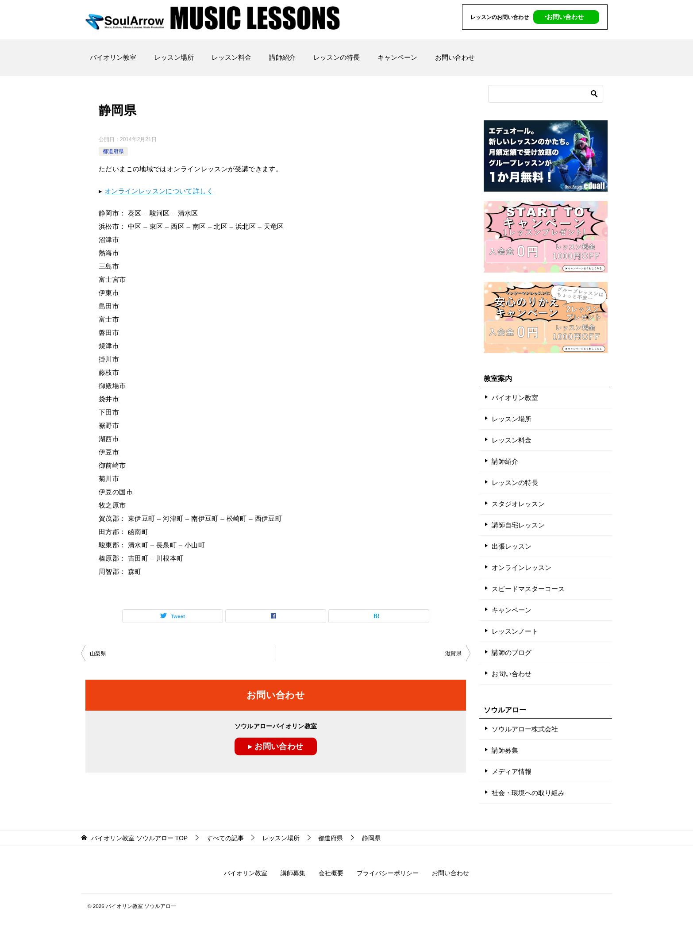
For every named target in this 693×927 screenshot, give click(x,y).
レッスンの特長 (336, 57)
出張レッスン (511, 546)
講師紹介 (282, 57)
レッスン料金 (231, 57)
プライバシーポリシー (388, 873)
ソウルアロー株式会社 (525, 729)
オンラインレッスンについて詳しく (158, 191)
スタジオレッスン (518, 504)
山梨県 (98, 653)
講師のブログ (511, 652)
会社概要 (331, 873)
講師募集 (505, 750)
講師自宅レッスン (518, 525)
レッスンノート (515, 631)
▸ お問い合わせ (275, 746)
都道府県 (113, 151)
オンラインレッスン (521, 567)
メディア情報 (511, 771)
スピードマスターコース (528, 588)
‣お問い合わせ (564, 16)
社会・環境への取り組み (528, 792)
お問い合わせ (455, 57)
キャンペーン (397, 57)
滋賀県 (453, 653)
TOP (139, 838)
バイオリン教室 (113, 57)
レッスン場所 (174, 57)
